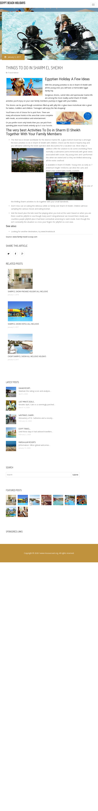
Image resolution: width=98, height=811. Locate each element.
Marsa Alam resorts (27, 442)
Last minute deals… (27, 401)
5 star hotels (46, 125)
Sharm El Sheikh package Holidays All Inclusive (28, 291)
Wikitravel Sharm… (26, 415)
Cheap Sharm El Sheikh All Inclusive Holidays (27, 356)
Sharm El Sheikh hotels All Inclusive (23, 324)
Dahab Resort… (25, 388)
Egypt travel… (25, 429)
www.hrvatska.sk (48, 231)
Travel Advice (13, 72)
